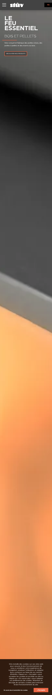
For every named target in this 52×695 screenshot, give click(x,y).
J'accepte (41, 690)
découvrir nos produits (15, 53)
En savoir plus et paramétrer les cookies (16, 690)
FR (48, 5)
